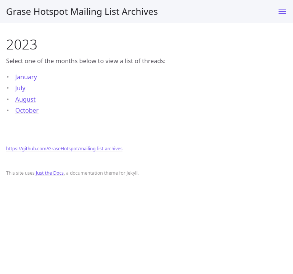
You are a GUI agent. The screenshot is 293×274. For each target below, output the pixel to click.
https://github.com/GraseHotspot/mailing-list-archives (64, 148)
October (27, 110)
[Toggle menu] (282, 11)
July (20, 88)
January (26, 77)
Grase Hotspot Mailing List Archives (82, 11)
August (25, 99)
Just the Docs (50, 173)
